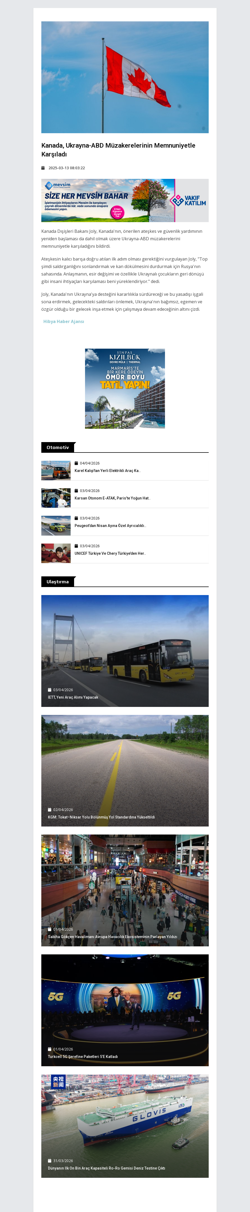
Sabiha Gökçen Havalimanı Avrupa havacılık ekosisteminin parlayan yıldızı (113, 937)
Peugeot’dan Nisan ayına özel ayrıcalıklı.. (111, 526)
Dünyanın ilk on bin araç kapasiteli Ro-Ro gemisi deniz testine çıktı (107, 1168)
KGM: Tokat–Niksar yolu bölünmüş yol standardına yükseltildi (102, 817)
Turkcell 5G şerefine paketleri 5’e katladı (83, 1056)
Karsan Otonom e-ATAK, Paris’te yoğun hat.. (113, 498)
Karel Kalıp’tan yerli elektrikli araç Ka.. (108, 471)
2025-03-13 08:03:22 (63, 167)
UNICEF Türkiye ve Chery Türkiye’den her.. (110, 553)
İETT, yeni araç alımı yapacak (73, 697)
